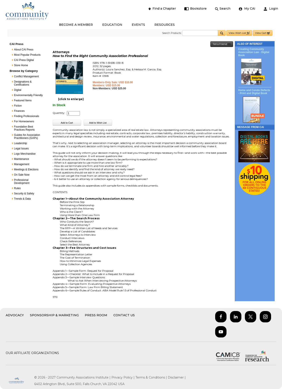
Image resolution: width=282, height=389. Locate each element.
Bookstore (195, 9)
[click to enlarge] (71, 99)
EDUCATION (112, 25)
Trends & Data (22, 198)
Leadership (20, 143)
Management (21, 164)
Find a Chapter (162, 9)
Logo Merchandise (25, 153)
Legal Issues (21, 148)
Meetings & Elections (26, 169)
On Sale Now (21, 174)
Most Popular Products (27, 54)
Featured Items (23, 100)
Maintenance (21, 159)
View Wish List (239, 33)
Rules (17, 188)
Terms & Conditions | (151, 377)
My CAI (247, 9)
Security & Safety (24, 193)
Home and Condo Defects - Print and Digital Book (254, 92)
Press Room (96, 315)
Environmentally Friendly (28, 95)
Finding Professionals (26, 116)
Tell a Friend (222, 44)
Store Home (21, 65)
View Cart (262, 33)
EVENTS (138, 25)
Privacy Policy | (123, 377)
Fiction (18, 105)
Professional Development (21, 181)
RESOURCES (164, 25)
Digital (17, 90)
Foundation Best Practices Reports (24, 128)
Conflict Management (26, 76)
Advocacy (15, 315)
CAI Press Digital (24, 60)
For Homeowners (24, 121)
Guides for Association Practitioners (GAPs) (27, 136)
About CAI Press (23, 49)
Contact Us (124, 315)
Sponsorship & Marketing (54, 315)
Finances (19, 110)
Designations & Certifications (23, 83)
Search (222, 9)
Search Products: (172, 33)
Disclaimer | (177, 377)
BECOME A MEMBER (76, 25)
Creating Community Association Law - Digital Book (253, 52)
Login (271, 9)
